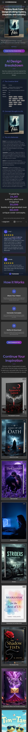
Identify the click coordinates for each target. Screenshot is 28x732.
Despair (10, 102)
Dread (20, 102)
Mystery (15, 96)
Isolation (15, 102)
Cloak (15, 104)
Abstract (10, 104)
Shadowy (19, 104)
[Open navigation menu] (25, 2)
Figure (18, 100)
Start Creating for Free (14, 342)
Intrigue (14, 100)
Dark (10, 98)
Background (15, 98)
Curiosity (20, 98)
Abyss (10, 106)
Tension (22, 100)
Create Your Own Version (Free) (14, 51)
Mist (10, 100)
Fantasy (10, 96)
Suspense (20, 96)
